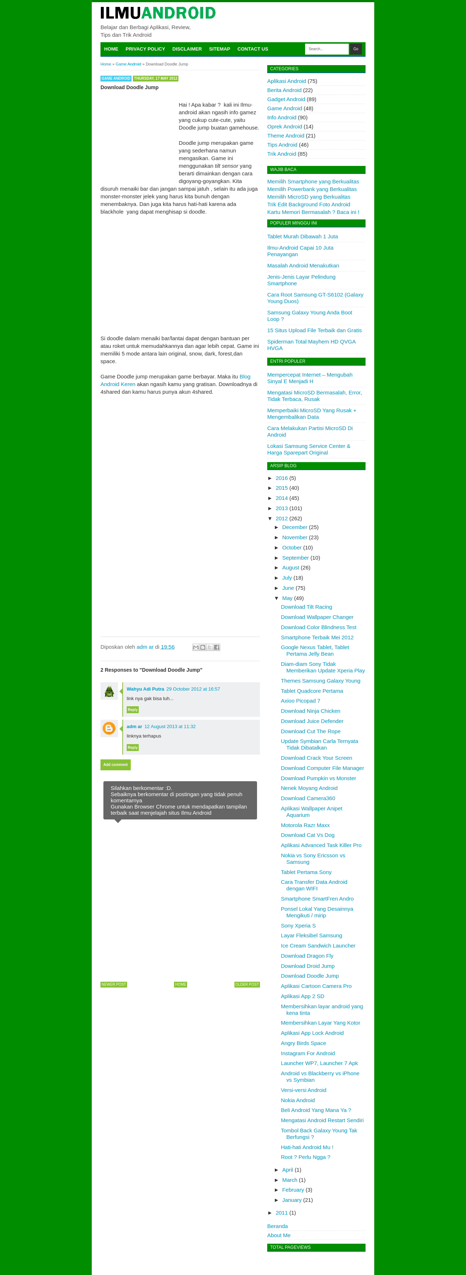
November (294, 537)
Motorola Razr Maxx (305, 825)
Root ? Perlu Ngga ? (306, 1157)
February (293, 1190)
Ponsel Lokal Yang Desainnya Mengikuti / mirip (317, 912)
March (289, 1180)
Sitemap (219, 49)
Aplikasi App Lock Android (312, 1033)
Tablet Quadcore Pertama (312, 691)
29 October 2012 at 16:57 (193, 689)
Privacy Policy (145, 49)
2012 (282, 518)
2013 (282, 508)
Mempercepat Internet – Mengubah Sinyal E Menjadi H (309, 378)
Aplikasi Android (286, 81)
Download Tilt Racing (306, 607)
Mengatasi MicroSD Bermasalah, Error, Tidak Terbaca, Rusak (314, 395)
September (295, 558)
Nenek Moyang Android (309, 788)
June (288, 588)
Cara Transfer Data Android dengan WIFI (314, 885)
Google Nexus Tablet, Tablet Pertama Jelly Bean (315, 650)
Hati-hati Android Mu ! (307, 1147)
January (291, 1200)
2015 (282, 488)
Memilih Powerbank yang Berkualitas (312, 189)
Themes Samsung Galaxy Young (320, 681)
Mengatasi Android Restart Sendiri (322, 1120)
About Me (279, 1235)
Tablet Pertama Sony (306, 872)
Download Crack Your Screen (316, 758)
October (291, 547)
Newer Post (114, 984)
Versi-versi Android (304, 1090)
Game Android (116, 78)
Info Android (281, 117)
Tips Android (282, 145)
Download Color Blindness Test (318, 627)
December (294, 527)
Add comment (115, 765)
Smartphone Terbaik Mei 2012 (317, 637)
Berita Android (284, 90)
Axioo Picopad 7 (300, 701)
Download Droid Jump (308, 966)
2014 (282, 498)
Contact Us (252, 49)
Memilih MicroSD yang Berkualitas (308, 197)
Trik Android (281, 154)
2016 (282, 478)
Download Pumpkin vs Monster (318, 778)
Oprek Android (284, 126)
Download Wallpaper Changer (317, 617)
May (287, 598)
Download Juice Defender (312, 721)
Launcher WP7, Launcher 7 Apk (319, 1063)
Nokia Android (298, 1100)
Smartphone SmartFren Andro (317, 898)
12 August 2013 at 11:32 (170, 726)
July (287, 578)
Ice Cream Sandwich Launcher (318, 945)
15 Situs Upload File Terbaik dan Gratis (314, 330)
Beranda (277, 1226)
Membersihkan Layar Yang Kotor (320, 1023)
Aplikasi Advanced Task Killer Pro (321, 845)
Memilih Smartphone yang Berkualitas (313, 181)
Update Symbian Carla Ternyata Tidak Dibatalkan (319, 744)
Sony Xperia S (298, 925)
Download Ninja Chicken (310, 711)
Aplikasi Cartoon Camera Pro (316, 986)
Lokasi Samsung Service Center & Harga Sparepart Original (308, 449)
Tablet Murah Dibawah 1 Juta (302, 236)
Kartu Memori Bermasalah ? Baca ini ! (313, 212)
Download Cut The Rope (311, 731)
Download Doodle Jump (310, 976)
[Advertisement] (180, 266)
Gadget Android (286, 99)
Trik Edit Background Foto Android (308, 204)
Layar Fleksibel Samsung (311, 935)
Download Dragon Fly (307, 956)
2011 (282, 1213)
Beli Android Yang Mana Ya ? (316, 1110)
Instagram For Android (308, 1053)
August (290, 567)
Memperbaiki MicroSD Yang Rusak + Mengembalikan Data (311, 413)
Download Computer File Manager (322, 768)
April (287, 1170)
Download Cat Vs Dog (308, 835)
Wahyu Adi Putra (145, 689)
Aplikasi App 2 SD (302, 996)
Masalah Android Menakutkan (303, 265)
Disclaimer (187, 49)
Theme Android (285, 135)
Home (111, 49)
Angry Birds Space (303, 1043)
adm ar (134, 726)
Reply (133, 710)
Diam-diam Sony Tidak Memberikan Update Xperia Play (323, 667)
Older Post (247, 984)
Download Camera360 (308, 798)
